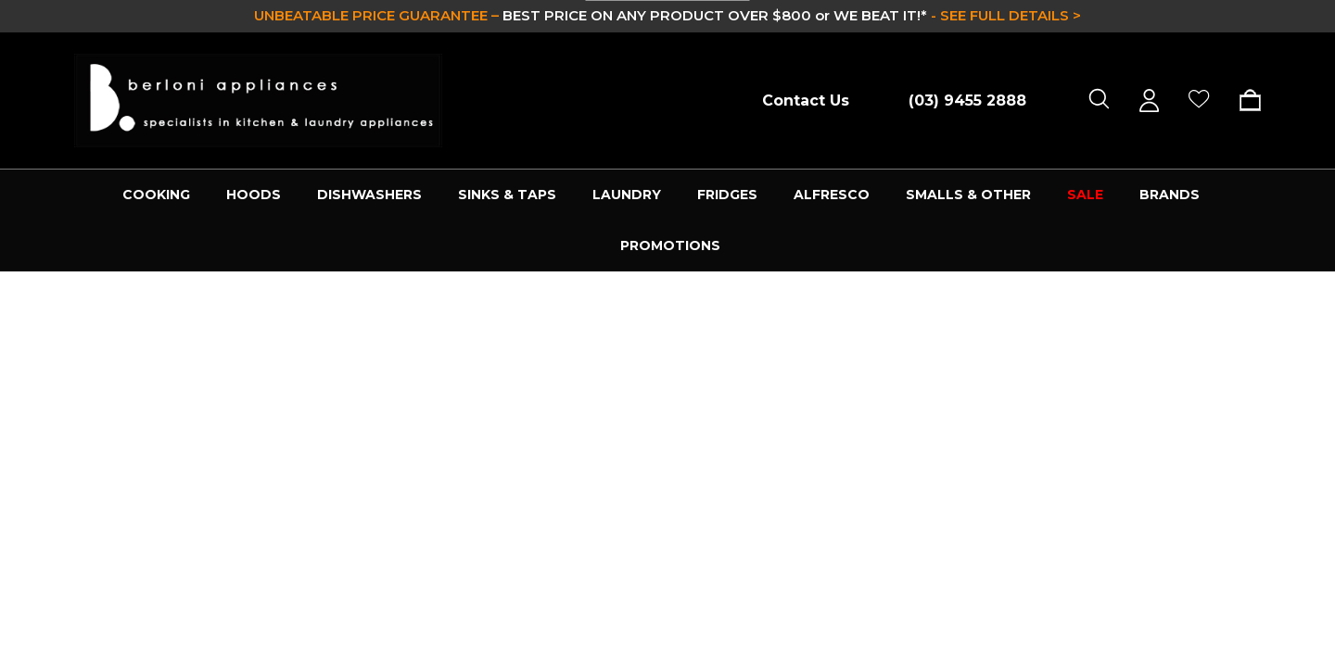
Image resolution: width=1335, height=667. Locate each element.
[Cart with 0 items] (1244, 100)
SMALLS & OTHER (968, 194)
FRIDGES (727, 194)
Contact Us (805, 100)
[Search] (1099, 100)
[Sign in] (1149, 100)
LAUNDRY (626, 194)
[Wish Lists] (1199, 100)
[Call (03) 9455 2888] (957, 100)
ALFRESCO (832, 194)
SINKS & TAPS (507, 194)
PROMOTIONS (670, 245)
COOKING (156, 194)
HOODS (253, 194)
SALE (1085, 194)
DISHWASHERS (369, 194)
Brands (1169, 194)
